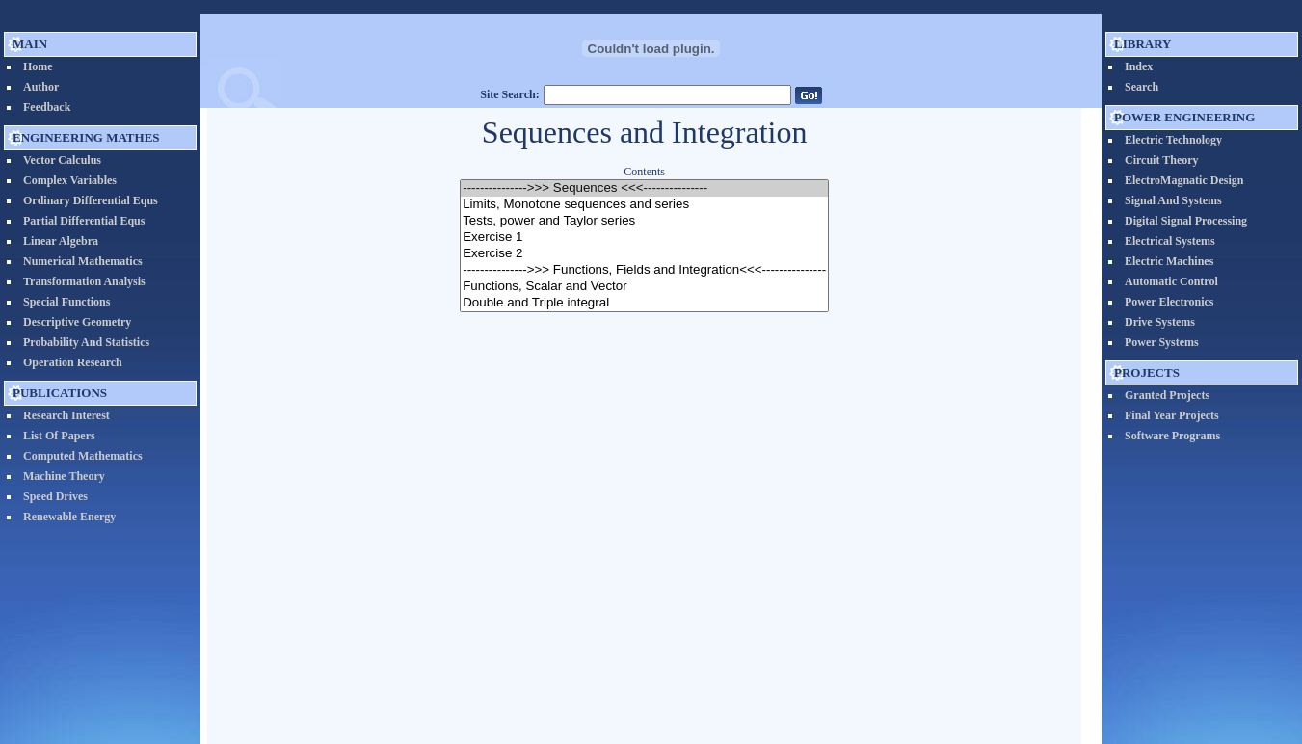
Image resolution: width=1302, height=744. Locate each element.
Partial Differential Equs (84, 220)
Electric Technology (1173, 139)
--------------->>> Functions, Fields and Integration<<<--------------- (644, 270)
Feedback (46, 107)
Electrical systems (1170, 241)
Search (1141, 86)
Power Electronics (1169, 301)
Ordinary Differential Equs (90, 200)
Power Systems (1162, 342)
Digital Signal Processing (1186, 220)
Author (41, 86)
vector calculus (62, 160)
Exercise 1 (644, 237)
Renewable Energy (69, 516)
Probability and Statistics (86, 342)
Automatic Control (1171, 281)
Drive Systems (1160, 322)
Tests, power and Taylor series (644, 221)
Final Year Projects (1172, 415)
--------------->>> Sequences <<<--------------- (644, 188)
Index (1139, 66)
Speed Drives (55, 496)
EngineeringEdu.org (583, 705)
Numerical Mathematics (83, 261)
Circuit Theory (1162, 160)
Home (38, 66)
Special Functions (66, 301)
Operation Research (72, 362)
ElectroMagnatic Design (1184, 180)
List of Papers (59, 435)
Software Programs (1172, 435)
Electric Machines (1169, 261)
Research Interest (66, 415)
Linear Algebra (60, 241)
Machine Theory (64, 476)
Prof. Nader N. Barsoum (703, 705)
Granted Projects (1167, 395)
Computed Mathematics (83, 456)
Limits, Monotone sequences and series (644, 205)
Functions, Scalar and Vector (644, 287)
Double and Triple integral (644, 303)
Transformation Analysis (84, 281)
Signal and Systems (1173, 200)
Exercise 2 (644, 254)
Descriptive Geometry (77, 322)
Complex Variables (70, 180)
